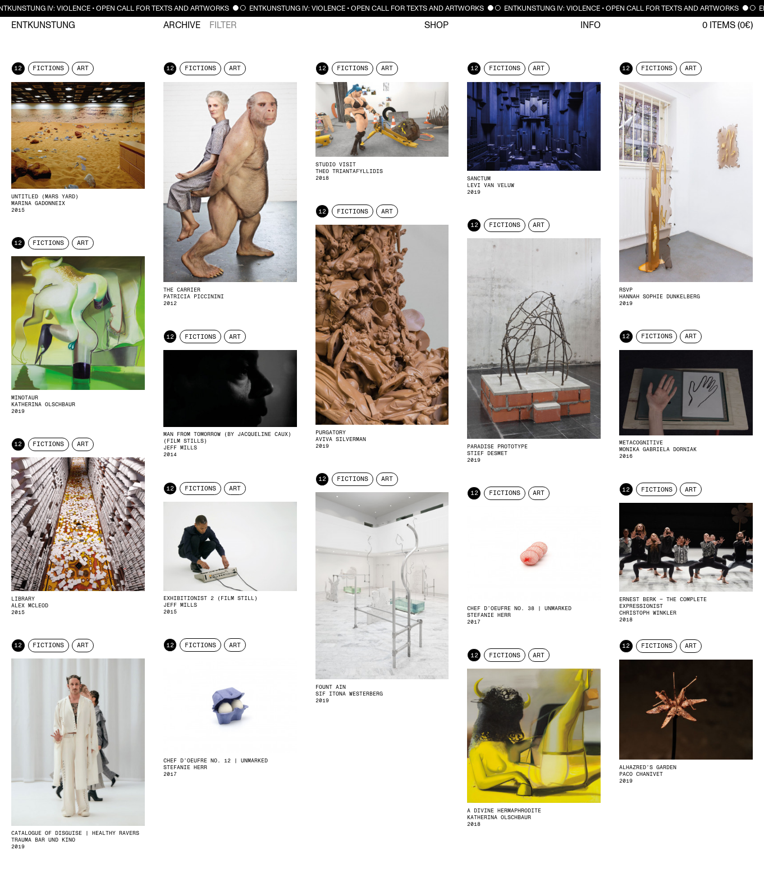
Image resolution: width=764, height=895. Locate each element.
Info (590, 25)
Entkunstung (43, 25)
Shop (436, 25)
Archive (181, 25)
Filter (223, 25)
